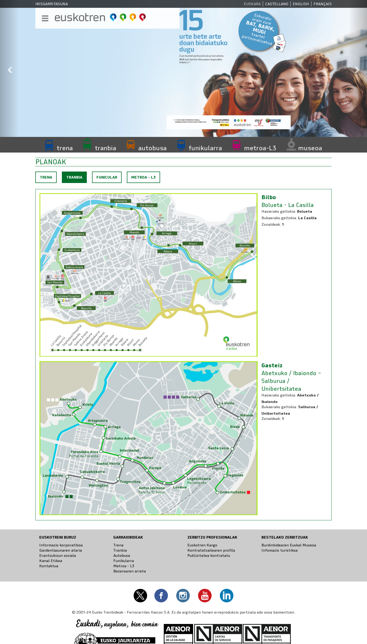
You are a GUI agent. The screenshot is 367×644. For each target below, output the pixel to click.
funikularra (205, 148)
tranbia (105, 148)
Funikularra (123, 560)
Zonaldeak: (271, 224)
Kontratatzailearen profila (211, 550)
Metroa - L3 (143, 177)
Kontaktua (48, 566)
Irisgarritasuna (51, 4)
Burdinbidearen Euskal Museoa (288, 545)
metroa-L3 (260, 148)
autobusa (152, 148)
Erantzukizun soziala (57, 555)
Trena (46, 177)
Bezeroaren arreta (129, 571)
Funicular (106, 177)
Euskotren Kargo (202, 545)
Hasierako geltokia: (278, 211)
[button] (9, 68)
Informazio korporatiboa (61, 545)
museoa (310, 148)
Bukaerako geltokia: (279, 218)
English (301, 4)
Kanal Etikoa (50, 560)
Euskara (252, 4)
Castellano (276, 4)
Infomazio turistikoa (279, 550)
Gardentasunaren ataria (60, 550)
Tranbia (76, 178)
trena (65, 148)
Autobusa (121, 555)
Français (322, 4)
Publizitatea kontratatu (208, 555)
